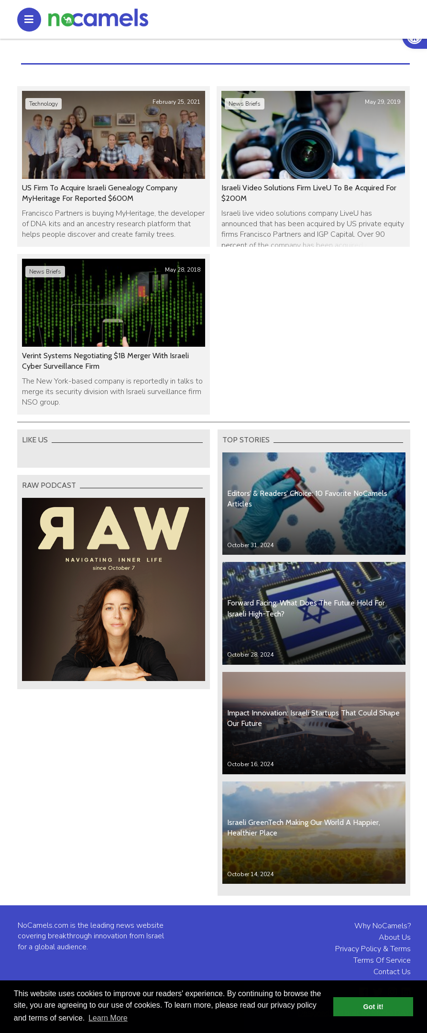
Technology (43, 104)
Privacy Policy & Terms (373, 949)
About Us (395, 937)
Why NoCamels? (382, 926)
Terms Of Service (382, 960)
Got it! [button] (373, 1007)
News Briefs (245, 104)
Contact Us (392, 972)
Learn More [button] (108, 1018)
